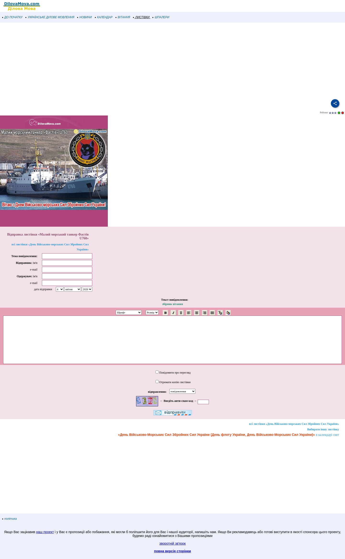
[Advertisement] (144, 60)
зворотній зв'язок (172, 543)
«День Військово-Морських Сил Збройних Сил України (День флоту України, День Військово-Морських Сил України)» (216, 435)
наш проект (45, 532)
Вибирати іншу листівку (323, 429)
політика (9, 518)
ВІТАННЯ (123, 17)
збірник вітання (172, 304)
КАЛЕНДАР (103, 17)
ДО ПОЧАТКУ (12, 17)
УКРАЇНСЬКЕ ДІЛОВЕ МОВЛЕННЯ (50, 17)
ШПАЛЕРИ (161, 17)
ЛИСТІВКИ (141, 17)
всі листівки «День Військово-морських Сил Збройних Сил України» (294, 424)
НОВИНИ (85, 17)
